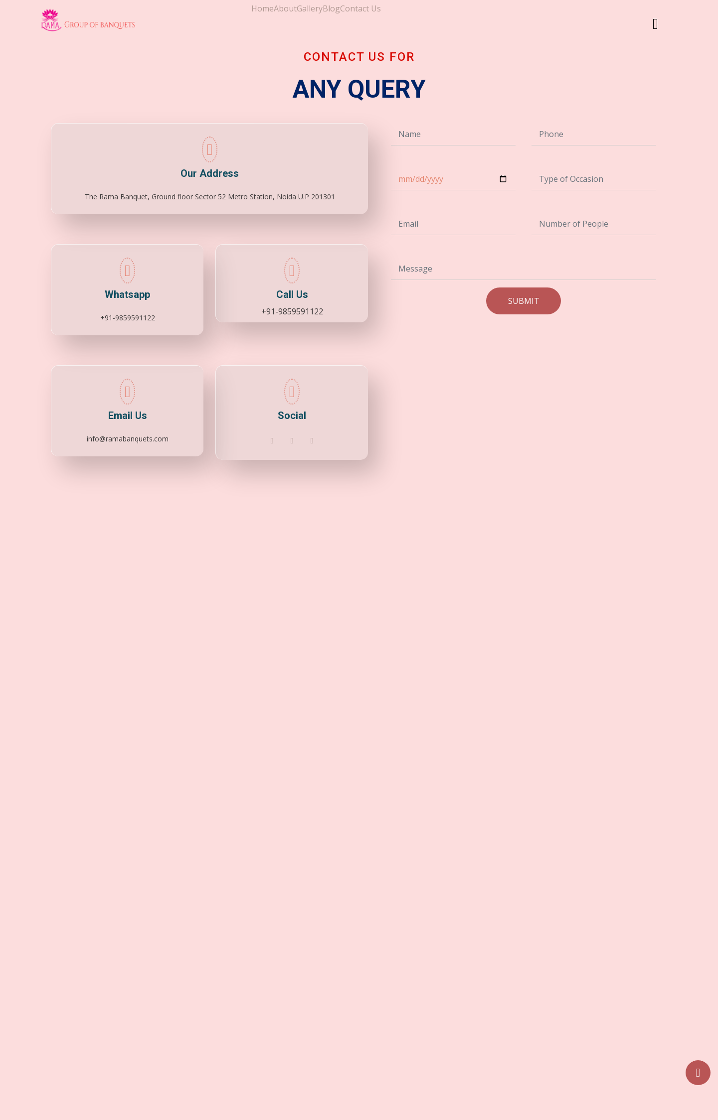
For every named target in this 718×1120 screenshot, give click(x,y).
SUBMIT (523, 300)
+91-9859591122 (292, 311)
